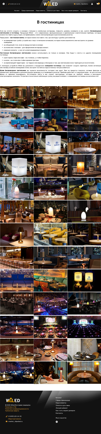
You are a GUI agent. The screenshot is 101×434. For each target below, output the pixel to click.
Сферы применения (27, 10)
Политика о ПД (10, 407)
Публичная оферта (12, 411)
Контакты (84, 10)
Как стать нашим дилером (70, 10)
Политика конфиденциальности (17, 409)
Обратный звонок (14, 419)
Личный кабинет (62, 408)
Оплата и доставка (53, 10)
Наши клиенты (40, 10)
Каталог (16, 10)
